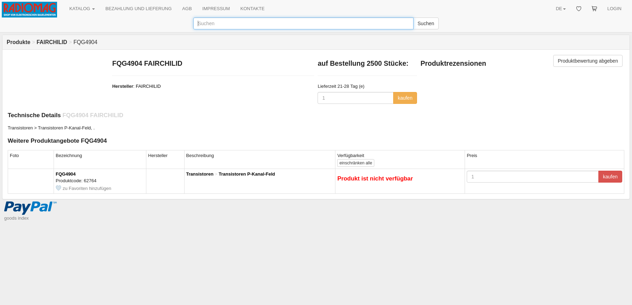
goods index (16, 218)
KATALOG (82, 8)
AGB (187, 8)
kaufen (405, 98)
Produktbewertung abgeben (588, 61)
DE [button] (560, 8)
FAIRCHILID (148, 86)
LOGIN (614, 8)
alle (355, 163)
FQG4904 (66, 174)
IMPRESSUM (216, 8)
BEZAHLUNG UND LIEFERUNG (138, 8)
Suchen (426, 23)
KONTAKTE (253, 8)
